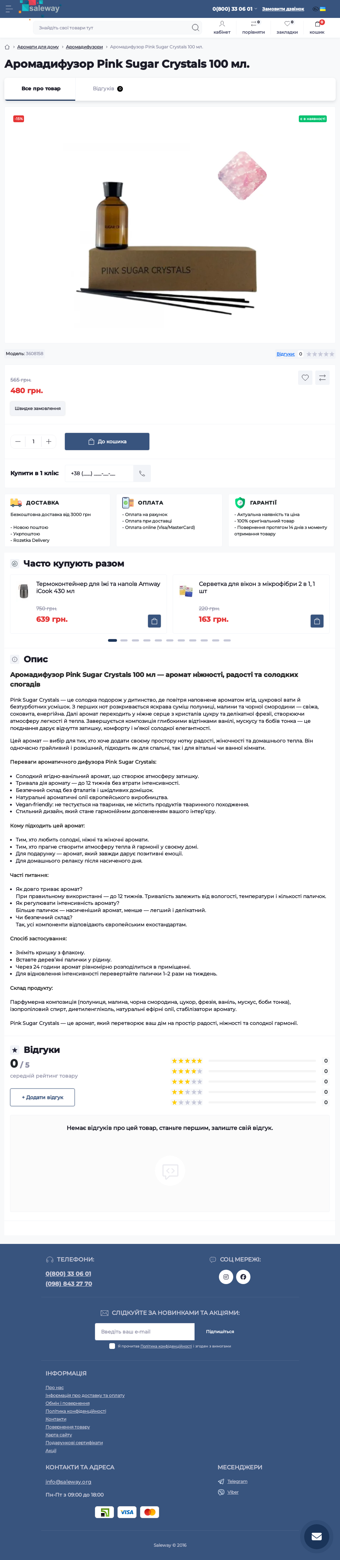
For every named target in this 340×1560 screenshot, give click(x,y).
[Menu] (9, 9)
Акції (51, 1450)
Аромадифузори (84, 46)
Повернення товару (68, 1427)
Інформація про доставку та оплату (85, 1395)
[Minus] (18, 441)
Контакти (56, 1419)
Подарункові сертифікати (74, 1442)
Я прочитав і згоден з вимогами (174, 1346)
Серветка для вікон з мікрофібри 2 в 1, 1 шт (257, 588)
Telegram (238, 1481)
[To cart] (154, 621)
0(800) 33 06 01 (68, 1273)
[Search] (195, 27)
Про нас (55, 1387)
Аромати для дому (38, 46)
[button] (112, 640)
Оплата (150, 503)
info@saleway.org (69, 1482)
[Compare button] (322, 378)
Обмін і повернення (68, 1403)
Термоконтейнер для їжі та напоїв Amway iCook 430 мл (98, 588)
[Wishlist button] (305, 378)
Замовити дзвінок (283, 8)
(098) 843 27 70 (69, 1283)
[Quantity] (33, 441)
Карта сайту (59, 1434)
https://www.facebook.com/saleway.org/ (243, 1277)
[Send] (142, 473)
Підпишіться (220, 1331)
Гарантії (263, 503)
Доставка (42, 503)
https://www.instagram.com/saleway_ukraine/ (226, 1277)
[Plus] (49, 441)
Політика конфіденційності (166, 1346)
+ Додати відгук (42, 1097)
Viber (233, 1492)
